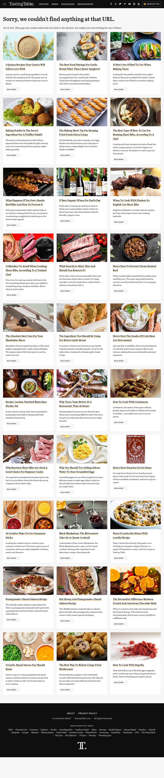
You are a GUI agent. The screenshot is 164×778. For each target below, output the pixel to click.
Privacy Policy (87, 733)
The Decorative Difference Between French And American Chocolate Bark (134, 620)
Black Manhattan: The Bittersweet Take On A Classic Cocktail (79, 550)
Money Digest (47, 753)
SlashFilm (115, 753)
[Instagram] (134, 4)
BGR (11, 750)
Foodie (54, 750)
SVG (137, 753)
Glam (94, 750)
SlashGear (127, 753)
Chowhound (21, 750)
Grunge (102, 750)
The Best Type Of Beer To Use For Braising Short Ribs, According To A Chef (132, 139)
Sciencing (103, 753)
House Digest (130, 750)
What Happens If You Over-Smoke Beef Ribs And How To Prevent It (26, 208)
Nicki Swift (61, 753)
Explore (44, 750)
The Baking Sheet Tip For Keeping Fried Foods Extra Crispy (77, 139)
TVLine (82, 756)
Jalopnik (15, 753)
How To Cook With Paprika (131, 685)
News (55, 4)
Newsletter (152, 4)
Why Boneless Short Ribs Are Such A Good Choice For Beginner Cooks (25, 480)
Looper (25, 753)
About (71, 733)
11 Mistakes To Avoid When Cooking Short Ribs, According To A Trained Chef (27, 278)
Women (92, 756)
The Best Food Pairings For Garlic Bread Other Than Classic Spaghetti (77, 69)
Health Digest (115, 750)
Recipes (43, 4)
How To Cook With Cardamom (133, 410)
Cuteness (33, 750)
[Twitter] (115, 4)
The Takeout (71, 756)
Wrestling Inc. (105, 756)
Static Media (65, 739)
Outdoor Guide (76, 753)
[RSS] (138, 4)
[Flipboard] (120, 4)
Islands (152, 750)
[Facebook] (111, 4)
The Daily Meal (148, 753)
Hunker (142, 750)
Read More (11, 89)
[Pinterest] (125, 4)
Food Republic (66, 750)
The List (58, 756)
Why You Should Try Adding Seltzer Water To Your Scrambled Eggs (78, 480)
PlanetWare (91, 753)
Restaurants (85, 4)
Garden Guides (82, 750)
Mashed (34, 753)
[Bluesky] (129, 4)
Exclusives (67, 4)
